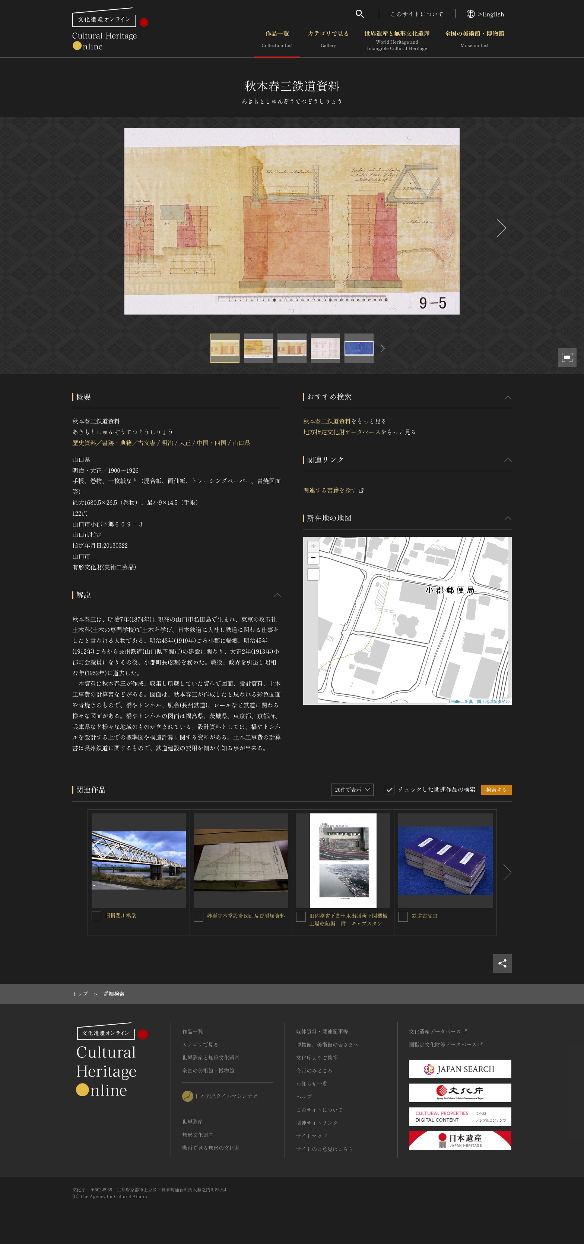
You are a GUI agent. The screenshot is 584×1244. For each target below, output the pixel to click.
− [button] (313, 558)
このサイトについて (417, 13)
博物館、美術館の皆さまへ (327, 1044)
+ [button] (313, 547)
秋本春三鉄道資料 (327, 420)
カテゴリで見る (328, 41)
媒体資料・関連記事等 (322, 1031)
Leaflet (455, 701)
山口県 (241, 442)
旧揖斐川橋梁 (120, 915)
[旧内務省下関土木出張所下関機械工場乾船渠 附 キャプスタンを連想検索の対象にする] (301, 917)
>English (485, 13)
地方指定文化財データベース (342, 431)
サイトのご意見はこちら (324, 1149)
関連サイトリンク (317, 1122)
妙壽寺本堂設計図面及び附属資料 (246, 915)
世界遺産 (192, 1121)
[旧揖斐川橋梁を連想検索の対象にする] (96, 916)
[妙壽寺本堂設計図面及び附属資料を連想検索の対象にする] (198, 917)
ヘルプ (304, 1096)
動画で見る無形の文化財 (210, 1147)
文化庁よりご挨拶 (317, 1057)
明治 (167, 442)
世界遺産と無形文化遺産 (397, 41)
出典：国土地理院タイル (487, 701)
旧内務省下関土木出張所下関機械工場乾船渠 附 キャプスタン (349, 919)
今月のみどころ (314, 1070)
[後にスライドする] (500, 228)
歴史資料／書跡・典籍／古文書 (114, 442)
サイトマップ (311, 1136)
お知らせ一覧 (311, 1083)
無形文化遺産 (197, 1134)
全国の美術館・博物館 (474, 41)
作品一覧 (277, 41)
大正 (185, 442)
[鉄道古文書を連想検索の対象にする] (403, 917)
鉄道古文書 (425, 915)
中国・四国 (211, 442)
